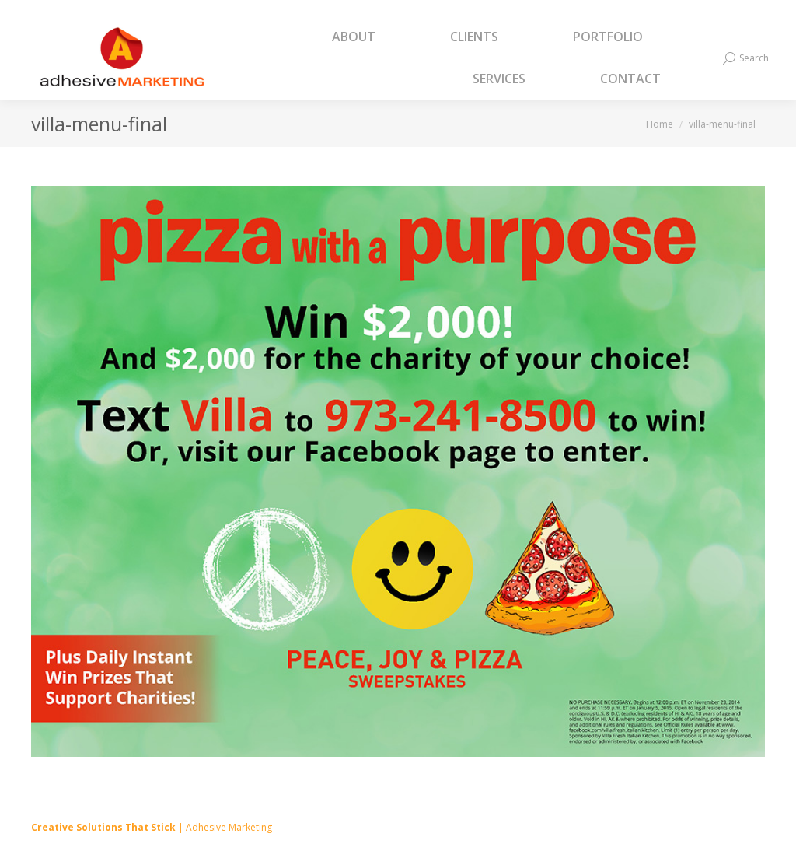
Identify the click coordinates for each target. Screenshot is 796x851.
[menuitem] (373, 37)
